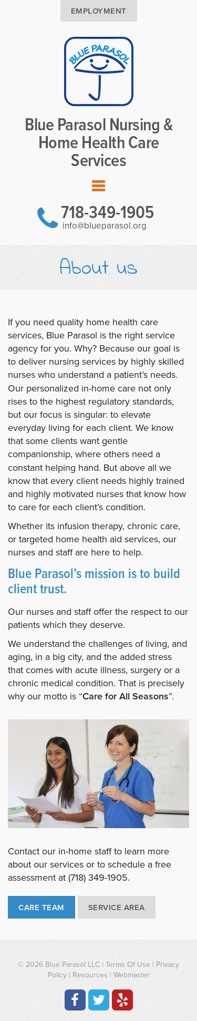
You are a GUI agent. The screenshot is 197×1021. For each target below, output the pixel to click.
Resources (90, 975)
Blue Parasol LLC (72, 964)
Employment (99, 11)
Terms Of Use (128, 964)
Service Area (116, 907)
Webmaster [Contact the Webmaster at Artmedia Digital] (131, 975)
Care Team (41, 907)
